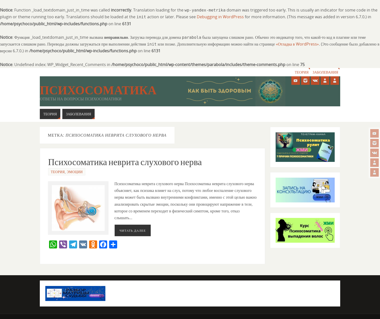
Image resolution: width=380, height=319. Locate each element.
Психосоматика (98, 90)
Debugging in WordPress (220, 17)
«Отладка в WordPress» (297, 44)
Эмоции (75, 171)
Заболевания (325, 72)
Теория (301, 72)
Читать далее (132, 230)
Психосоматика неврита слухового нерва (125, 162)
